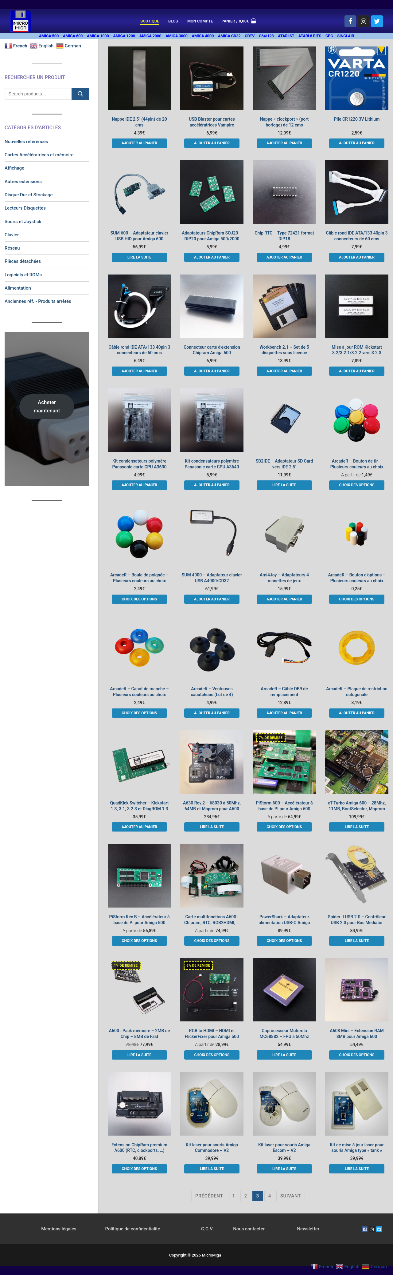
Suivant (290, 1196)
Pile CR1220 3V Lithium (357, 119)
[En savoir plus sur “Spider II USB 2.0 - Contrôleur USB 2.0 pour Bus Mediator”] (356, 940)
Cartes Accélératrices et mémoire (39, 155)
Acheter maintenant (47, 406)
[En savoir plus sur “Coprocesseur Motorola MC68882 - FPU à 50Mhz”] (284, 1055)
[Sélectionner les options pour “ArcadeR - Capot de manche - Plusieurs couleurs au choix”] (139, 713)
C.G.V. (207, 1229)
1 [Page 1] (233, 1196)
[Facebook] (350, 21)
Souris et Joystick (23, 221)
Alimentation (18, 288)
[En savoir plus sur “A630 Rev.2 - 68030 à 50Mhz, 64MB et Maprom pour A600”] (211, 827)
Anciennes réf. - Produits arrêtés (38, 301)
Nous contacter (249, 1229)
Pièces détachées (23, 261)
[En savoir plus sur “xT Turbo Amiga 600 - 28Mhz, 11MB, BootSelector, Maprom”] (356, 827)
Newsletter (308, 1229)
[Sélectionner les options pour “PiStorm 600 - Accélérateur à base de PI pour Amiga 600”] (284, 827)
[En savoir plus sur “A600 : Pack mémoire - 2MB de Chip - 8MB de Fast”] (139, 1055)
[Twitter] (377, 21)
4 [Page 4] (269, 1196)
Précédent (209, 1196)
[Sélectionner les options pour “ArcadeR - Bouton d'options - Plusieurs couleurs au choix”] (356, 599)
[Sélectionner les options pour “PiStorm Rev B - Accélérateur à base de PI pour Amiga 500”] (139, 940)
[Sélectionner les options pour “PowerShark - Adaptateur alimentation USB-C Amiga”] (284, 940)
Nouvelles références (26, 141)
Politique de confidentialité (132, 1229)
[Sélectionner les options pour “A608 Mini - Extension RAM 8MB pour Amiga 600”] (356, 1055)
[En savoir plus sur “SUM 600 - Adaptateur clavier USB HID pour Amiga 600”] (139, 257)
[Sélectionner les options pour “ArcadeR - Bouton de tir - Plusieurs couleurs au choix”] (356, 485)
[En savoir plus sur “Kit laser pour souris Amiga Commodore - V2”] (211, 1168)
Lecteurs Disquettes (25, 208)
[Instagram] (363, 21)
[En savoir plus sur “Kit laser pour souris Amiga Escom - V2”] (284, 1168)
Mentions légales (58, 1229)
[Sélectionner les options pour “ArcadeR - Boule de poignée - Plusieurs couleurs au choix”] (139, 599)
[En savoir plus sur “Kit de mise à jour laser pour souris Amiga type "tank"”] (356, 1168)
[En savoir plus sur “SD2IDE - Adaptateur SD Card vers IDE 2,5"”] (284, 485)
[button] (139, 143)
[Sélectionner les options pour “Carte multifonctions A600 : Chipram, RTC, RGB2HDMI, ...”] (211, 940)
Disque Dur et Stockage (29, 195)
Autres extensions (23, 181)
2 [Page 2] (245, 1196)
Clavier (12, 235)
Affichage (14, 168)
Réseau (12, 248)
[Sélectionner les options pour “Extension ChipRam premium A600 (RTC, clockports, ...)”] (139, 1168)
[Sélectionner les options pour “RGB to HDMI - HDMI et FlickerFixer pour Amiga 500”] (211, 1055)
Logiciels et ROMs (23, 275)
